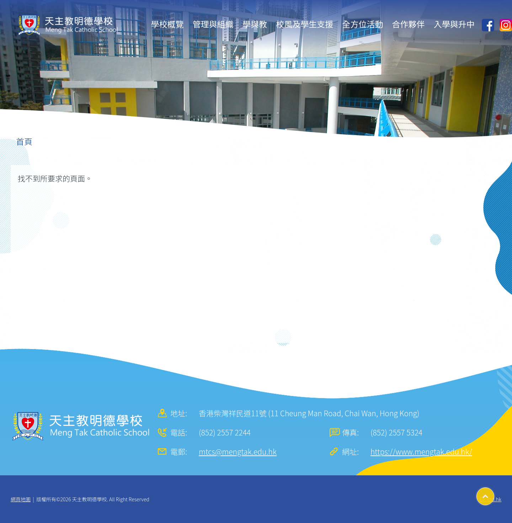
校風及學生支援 (304, 24)
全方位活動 (362, 24)
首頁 (24, 141)
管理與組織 (213, 24)
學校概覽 (167, 24)
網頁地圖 (21, 499)
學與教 (254, 24)
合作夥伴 (408, 24)
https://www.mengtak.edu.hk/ (421, 451)
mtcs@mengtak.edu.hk (238, 451)
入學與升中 (454, 24)
